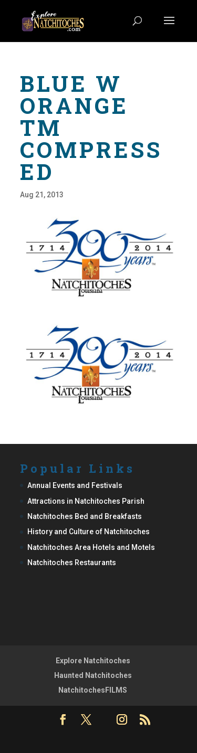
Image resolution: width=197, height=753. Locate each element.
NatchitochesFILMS (92, 690)
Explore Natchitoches (93, 660)
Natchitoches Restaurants (71, 562)
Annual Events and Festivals (74, 485)
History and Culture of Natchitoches (88, 531)
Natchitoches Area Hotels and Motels (91, 547)
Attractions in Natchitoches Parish (85, 501)
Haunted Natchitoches (93, 675)
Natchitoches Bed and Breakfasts (84, 516)
